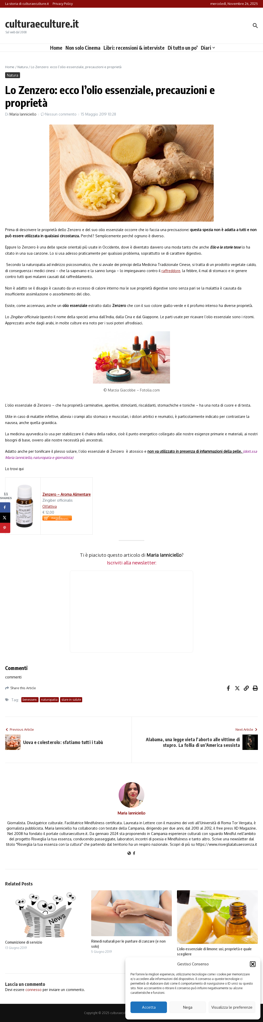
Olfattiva (49, 506)
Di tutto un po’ (183, 48)
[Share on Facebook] (5, 507)
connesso (33, 989)
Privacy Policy (63, 4)
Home (56, 48)
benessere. (30, 699)
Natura (22, 67)
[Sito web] (129, 853)
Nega (187, 1007)
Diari (208, 48)
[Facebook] (134, 853)
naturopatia (49, 699)
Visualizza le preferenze (231, 1007)
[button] (252, 964)
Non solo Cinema (82, 48)
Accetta (149, 1007)
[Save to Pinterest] (5, 528)
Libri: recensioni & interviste (134, 48)
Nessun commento (61, 114)
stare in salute (71, 699)
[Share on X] (5, 518)
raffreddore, (171, 271)
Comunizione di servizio (23, 942)
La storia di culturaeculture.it (27, 4)
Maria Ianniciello (23, 114)
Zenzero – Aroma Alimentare (66, 494)
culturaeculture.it (42, 23)
